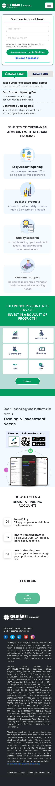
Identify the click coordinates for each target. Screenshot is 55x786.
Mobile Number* (17, 38)
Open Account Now (27, 604)
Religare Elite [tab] (40, 73)
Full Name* (14, 28)
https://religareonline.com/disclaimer (23, 763)
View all (27, 381)
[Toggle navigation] (49, 5)
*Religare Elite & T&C (39, 772)
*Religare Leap (16, 772)
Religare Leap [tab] (14, 73)
